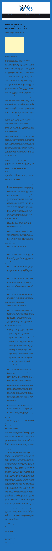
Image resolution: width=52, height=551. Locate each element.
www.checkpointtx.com (18, 447)
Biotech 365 (7, 14)
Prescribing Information (11, 207)
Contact (11, 17)
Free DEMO (39, 14)
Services (7, 17)
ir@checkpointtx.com (9, 527)
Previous (7, 20)
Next (32, 20)
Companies (13, 14)
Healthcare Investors (19, 14)
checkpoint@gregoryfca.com (10, 543)
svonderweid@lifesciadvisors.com (11, 535)
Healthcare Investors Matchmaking (30, 14)
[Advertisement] (14, 45)
